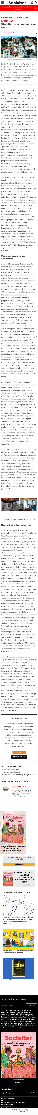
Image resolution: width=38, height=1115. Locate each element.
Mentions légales (7, 1104)
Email (22, 797)
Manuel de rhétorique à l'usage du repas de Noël (19, 775)
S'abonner (19, 752)
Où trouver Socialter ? (8, 1099)
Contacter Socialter (7, 1106)
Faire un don (19, 757)
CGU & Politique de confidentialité (13, 1102)
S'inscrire (31, 1005)
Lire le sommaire (24, 885)
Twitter (15, 797)
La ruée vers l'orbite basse (12, 772)
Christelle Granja (8, 32)
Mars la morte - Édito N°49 (12, 769)
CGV (2, 1100)
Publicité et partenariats (9, 1108)
